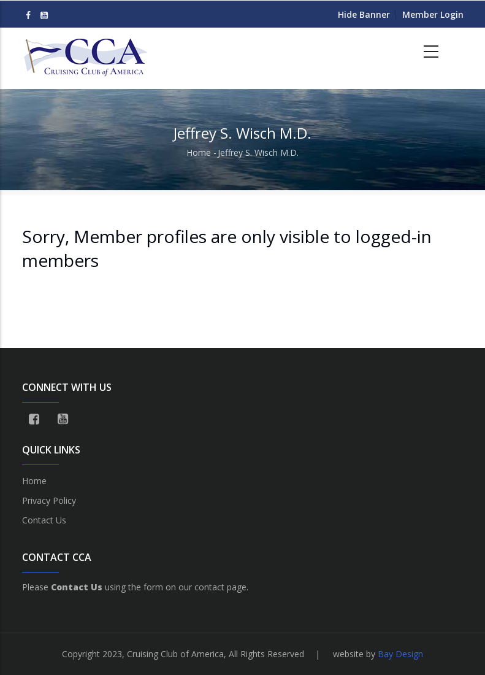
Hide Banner (364, 14)
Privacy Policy (49, 500)
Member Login (433, 14)
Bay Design (400, 654)
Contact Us (44, 520)
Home (198, 152)
